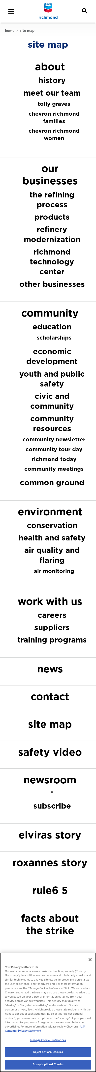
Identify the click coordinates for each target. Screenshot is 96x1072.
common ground (52, 482)
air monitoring (54, 571)
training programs (52, 639)
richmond (48, 18)
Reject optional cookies (48, 1052)
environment (50, 512)
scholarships (54, 337)
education (51, 326)
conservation (52, 525)
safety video (50, 752)
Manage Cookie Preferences (48, 1040)
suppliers (52, 627)
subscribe (52, 805)
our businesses (50, 174)
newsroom (50, 780)
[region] (48, 1012)
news (50, 669)
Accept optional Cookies (48, 1064)
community (50, 313)
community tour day (54, 449)
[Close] (90, 959)
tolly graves (54, 104)
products (52, 216)
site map (50, 724)
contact (50, 696)
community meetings (54, 469)
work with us (50, 601)
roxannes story (50, 863)
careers (52, 615)
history (52, 80)
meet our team (52, 92)
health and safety (52, 537)
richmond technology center (52, 261)
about (50, 67)
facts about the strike (50, 924)
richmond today (54, 459)
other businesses (52, 284)
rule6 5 (50, 890)
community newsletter (54, 439)
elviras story (50, 835)
